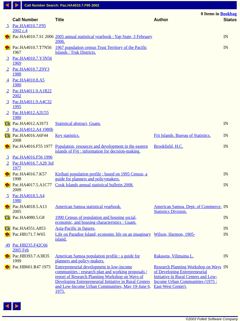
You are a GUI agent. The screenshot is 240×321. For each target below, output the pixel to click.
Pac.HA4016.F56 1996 (32, 157)
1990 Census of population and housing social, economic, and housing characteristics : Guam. (95, 220)
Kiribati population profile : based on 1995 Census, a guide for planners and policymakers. (101, 176)
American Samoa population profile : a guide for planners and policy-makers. (97, 258)
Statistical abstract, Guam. (78, 123)
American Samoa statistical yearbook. (88, 206)
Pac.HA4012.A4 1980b (33, 129)
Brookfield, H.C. (168, 146)
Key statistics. (67, 135)
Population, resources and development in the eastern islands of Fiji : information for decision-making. (101, 148)
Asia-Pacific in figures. (75, 228)
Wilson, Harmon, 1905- (174, 234)
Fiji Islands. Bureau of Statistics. (182, 135)
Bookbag (228, 13)
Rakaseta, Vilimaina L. (174, 256)
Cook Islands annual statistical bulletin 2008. (94, 184)
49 (7, 245)
